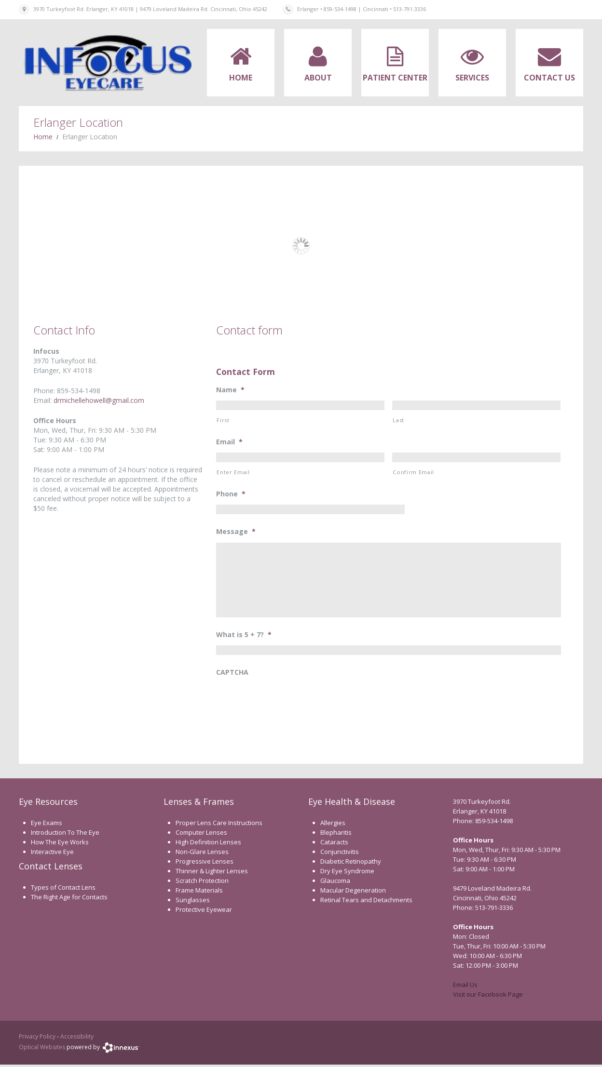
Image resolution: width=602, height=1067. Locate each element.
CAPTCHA (232, 674)
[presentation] (289, 704)
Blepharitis (336, 834)
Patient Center (395, 77)
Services (472, 77)
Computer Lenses (201, 834)
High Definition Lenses (208, 844)
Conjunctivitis (339, 854)
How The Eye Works (60, 844)
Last (398, 420)
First (223, 420)
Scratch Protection (202, 883)
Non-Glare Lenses (202, 854)
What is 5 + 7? (244, 637)
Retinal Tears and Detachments (366, 902)
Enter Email (233, 472)
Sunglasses (193, 902)
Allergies (332, 825)
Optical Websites (42, 1049)
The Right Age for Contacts (69, 898)
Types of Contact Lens (63, 889)
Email (229, 442)
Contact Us (549, 77)
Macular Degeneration (353, 892)
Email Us (465, 987)
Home (240, 77)
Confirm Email (413, 472)
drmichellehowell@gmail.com (99, 400)
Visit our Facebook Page (488, 996)
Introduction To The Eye (65, 834)
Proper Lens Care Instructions (219, 825)
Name (230, 390)
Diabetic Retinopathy (350, 863)
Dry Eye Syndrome (347, 873)
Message (236, 531)
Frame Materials (199, 892)
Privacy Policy (37, 1039)
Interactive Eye (52, 854)
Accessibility (77, 1039)
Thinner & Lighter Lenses (212, 873)
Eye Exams (46, 825)
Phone (231, 494)
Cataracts (334, 844)
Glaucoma (335, 883)
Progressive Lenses (204, 863)
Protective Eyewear (204, 911)
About (318, 77)
